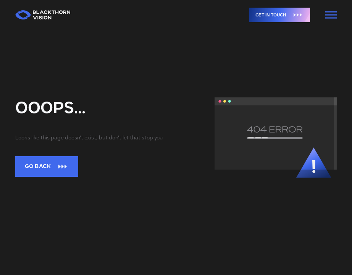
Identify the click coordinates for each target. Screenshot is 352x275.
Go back (47, 166)
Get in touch (282, 15)
